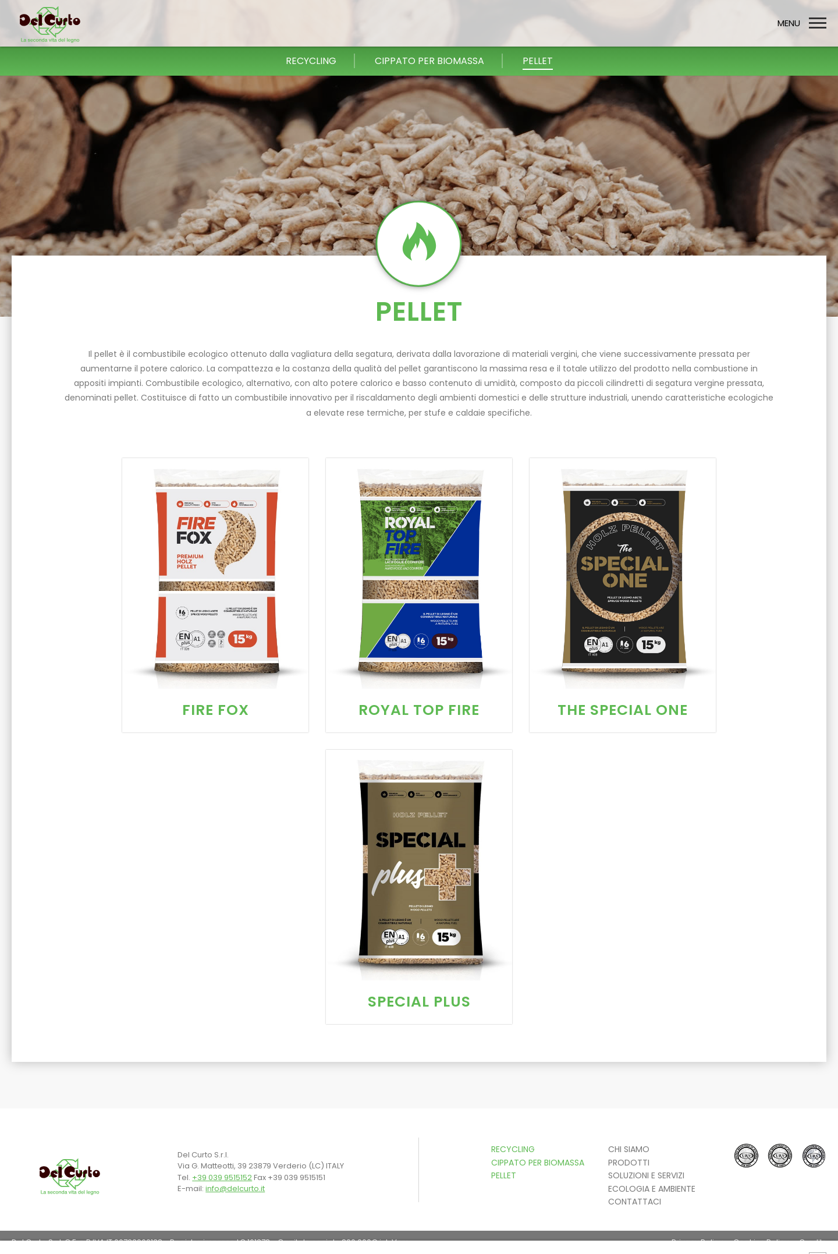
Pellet (503, 1175)
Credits (812, 1242)
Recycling (513, 1149)
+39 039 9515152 (222, 1177)
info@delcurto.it (235, 1188)
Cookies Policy (761, 1242)
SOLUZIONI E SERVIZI (646, 1175)
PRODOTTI (628, 1162)
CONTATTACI (634, 1201)
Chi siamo (628, 1149)
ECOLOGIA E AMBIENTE (651, 1189)
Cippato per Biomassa (537, 1162)
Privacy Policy (697, 1242)
